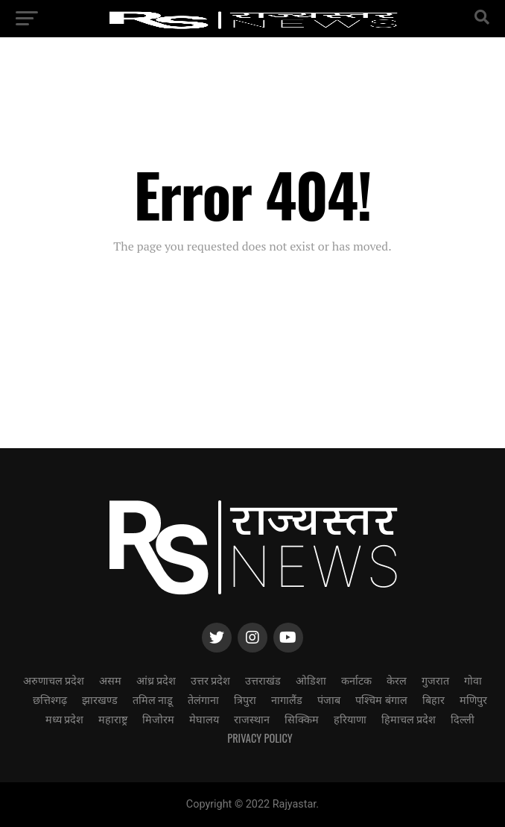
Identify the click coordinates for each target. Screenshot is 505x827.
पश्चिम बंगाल (381, 699)
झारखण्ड (100, 699)
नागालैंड (286, 699)
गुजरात (435, 680)
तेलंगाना (203, 699)
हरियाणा (350, 718)
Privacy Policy (260, 738)
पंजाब (328, 699)
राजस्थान (252, 718)
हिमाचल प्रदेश (408, 718)
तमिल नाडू (153, 699)
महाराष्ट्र (112, 718)
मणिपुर (473, 699)
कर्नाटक (356, 680)
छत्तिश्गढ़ (50, 699)
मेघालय (204, 718)
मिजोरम (158, 718)
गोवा (473, 680)
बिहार (433, 699)
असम (110, 680)
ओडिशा (311, 680)
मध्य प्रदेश (64, 718)
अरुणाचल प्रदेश (53, 680)
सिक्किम (302, 718)
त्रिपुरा (245, 699)
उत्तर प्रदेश (210, 680)
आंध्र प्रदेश (156, 680)
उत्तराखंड (263, 680)
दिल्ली (462, 718)
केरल (397, 680)
